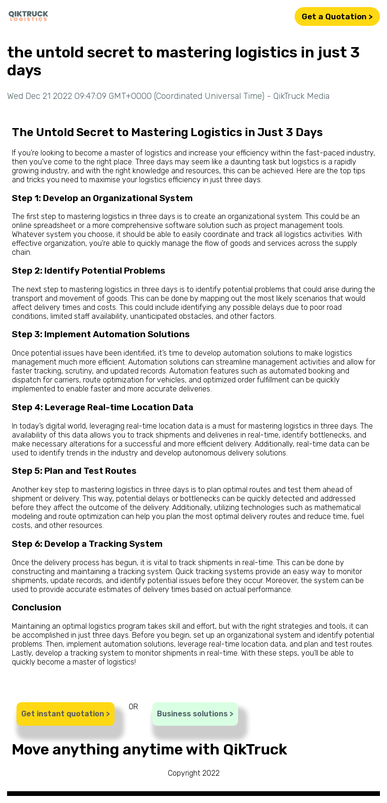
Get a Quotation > (337, 16)
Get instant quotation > (65, 713)
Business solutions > (195, 713)
